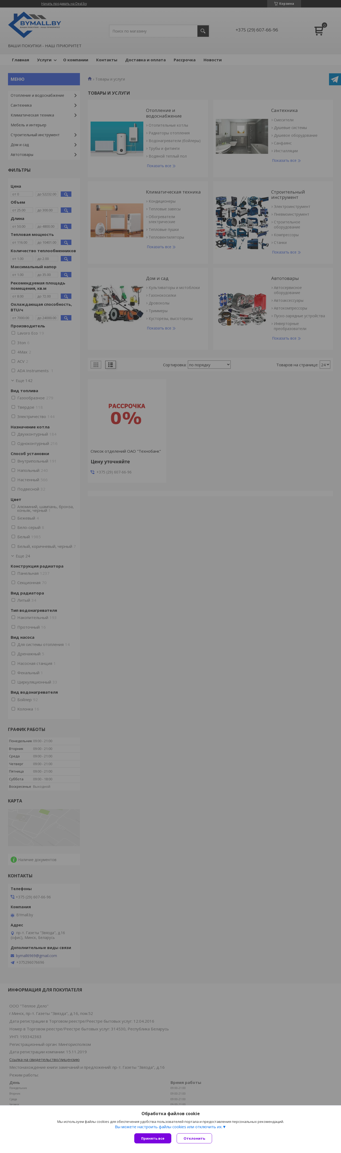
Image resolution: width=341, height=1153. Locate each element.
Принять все (152, 1138)
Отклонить (194, 1138)
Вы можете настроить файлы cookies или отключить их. (168, 1126)
